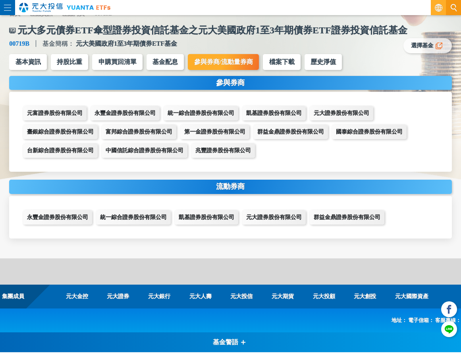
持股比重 (70, 62)
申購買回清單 (119, 62)
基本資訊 (28, 62)
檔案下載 (285, 62)
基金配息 (167, 62)
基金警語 (229, 342)
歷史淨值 (327, 62)
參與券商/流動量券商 (226, 62)
